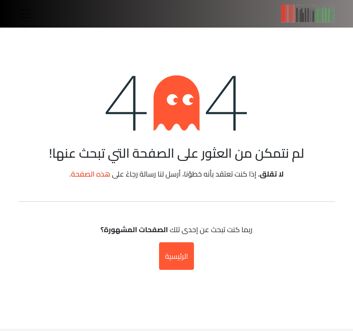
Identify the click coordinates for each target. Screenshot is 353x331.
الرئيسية (176, 256)
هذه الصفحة (90, 174)
